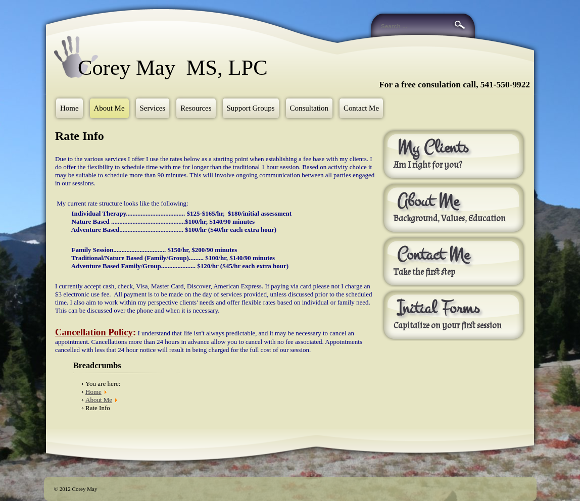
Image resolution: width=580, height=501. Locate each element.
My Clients (432, 147)
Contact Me (361, 108)
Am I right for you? (428, 165)
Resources (195, 108)
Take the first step (424, 272)
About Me (109, 108)
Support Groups (251, 108)
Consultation (309, 108)
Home (69, 108)
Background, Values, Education (450, 218)
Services (153, 108)
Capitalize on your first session (448, 325)
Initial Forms (438, 308)
